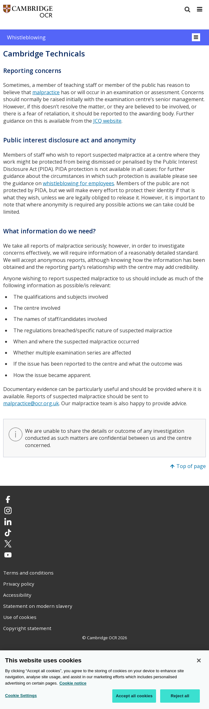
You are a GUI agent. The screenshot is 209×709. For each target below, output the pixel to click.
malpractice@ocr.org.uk (31, 403)
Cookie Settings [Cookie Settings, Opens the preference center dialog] (21, 695)
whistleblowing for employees (78, 183)
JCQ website (107, 120)
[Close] (199, 661)
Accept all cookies (134, 696)
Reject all (180, 696)
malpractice (46, 92)
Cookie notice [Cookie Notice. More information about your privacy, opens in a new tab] (72, 683)
